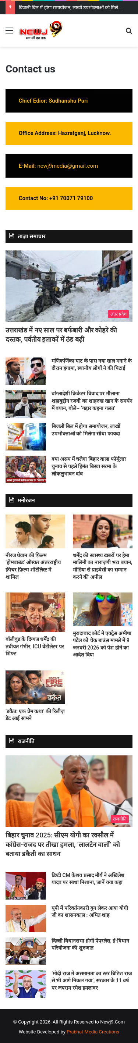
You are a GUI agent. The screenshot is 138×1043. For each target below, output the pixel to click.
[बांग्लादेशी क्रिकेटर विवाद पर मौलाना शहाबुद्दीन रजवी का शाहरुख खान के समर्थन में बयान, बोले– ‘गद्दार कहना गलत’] (26, 404)
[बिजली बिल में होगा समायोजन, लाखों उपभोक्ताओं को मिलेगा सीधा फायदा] (26, 437)
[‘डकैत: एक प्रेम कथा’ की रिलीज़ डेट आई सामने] (35, 687)
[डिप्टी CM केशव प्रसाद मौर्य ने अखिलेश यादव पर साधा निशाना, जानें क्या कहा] (26, 886)
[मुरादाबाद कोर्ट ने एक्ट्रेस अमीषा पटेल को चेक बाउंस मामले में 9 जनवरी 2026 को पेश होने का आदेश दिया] (102, 609)
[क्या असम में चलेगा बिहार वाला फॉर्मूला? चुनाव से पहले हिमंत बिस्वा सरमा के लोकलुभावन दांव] (26, 469)
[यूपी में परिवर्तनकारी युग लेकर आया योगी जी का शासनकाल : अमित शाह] (26, 918)
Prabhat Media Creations (93, 1032)
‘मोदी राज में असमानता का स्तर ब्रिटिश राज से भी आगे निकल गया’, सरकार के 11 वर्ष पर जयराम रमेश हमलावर (92, 981)
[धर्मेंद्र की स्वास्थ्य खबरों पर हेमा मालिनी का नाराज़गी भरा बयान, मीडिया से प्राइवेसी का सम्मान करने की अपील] (102, 531)
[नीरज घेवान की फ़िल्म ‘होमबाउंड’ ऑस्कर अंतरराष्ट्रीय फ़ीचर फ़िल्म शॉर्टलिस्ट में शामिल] (35, 531)
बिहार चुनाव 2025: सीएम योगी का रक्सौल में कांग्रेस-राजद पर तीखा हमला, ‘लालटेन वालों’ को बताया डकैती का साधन (63, 844)
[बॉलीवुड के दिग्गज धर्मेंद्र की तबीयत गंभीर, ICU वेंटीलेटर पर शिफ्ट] (35, 612)
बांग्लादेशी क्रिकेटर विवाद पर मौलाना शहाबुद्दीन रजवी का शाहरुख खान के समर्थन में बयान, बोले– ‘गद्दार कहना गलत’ (92, 401)
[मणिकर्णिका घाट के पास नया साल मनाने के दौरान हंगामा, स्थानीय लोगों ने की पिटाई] (26, 371)
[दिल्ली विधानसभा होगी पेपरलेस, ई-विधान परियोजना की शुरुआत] (26, 951)
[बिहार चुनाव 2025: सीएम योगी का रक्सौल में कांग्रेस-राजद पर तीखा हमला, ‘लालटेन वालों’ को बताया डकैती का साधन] (69, 791)
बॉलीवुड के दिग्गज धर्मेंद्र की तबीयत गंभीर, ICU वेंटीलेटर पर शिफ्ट (35, 646)
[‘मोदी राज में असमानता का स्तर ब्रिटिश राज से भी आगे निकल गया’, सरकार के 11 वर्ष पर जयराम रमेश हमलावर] (26, 984)
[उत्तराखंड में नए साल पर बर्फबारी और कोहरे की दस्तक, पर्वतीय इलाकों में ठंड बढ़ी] (69, 286)
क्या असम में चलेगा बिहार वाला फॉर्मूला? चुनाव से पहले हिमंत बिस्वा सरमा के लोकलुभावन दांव (89, 466)
